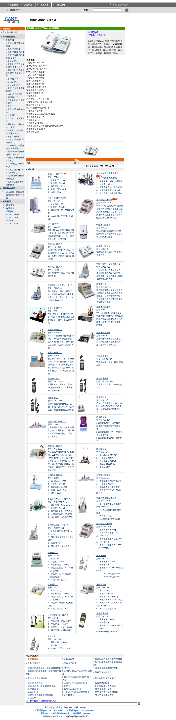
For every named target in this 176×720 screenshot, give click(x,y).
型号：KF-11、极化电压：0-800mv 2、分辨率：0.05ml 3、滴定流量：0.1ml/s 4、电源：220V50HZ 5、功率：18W (106, 458)
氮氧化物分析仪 (15, 136)
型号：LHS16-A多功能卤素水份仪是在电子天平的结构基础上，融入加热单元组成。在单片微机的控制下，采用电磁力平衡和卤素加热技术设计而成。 (109, 293)
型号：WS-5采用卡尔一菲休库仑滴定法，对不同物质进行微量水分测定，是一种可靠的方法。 (109, 338)
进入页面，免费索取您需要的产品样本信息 (15, 195)
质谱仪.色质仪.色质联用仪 (106, 668)
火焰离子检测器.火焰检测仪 (76, 692)
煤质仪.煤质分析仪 (16, 169)
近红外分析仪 (14, 85)
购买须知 (10, 205)
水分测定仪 (13, 115)
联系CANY (15, 10)
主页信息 (49, 707)
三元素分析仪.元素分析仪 (75, 683)
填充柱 (4, 32)
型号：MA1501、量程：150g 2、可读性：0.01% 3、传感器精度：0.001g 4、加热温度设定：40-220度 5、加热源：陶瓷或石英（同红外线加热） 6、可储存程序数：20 (109, 596)
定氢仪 (11, 160)
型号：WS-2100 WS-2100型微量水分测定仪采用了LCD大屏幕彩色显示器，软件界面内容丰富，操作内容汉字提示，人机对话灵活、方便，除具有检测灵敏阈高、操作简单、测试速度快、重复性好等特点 (61, 458)
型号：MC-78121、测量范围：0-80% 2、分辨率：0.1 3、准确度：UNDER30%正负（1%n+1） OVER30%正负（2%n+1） (109, 622)
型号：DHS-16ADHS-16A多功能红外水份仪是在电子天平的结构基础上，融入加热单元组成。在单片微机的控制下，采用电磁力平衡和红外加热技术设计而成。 (109, 209)
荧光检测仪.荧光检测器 (105, 678)
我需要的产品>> (111, 53)
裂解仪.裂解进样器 (16, 157)
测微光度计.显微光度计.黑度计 (108, 659)
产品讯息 (58, 707)
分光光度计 (13, 61)
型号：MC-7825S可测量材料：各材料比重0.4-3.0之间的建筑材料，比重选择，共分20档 (60, 384)
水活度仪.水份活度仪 (104, 695)
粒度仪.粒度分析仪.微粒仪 (106, 692)
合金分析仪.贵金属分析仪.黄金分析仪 (44, 668)
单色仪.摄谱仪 (14, 49)
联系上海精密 (80, 707)
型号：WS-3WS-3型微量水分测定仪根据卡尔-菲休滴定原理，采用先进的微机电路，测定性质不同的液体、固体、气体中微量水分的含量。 (109, 316)
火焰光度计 (13, 82)
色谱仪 (11, 106)
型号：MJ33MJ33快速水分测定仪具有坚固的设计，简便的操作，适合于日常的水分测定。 (109, 231)
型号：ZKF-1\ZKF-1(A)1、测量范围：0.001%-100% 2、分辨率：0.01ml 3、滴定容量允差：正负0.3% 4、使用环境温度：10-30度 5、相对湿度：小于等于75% (109, 183)
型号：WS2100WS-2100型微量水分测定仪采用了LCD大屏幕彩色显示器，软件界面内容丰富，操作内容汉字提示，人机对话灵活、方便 (61, 338)
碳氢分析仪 (13, 172)
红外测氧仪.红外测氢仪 (105, 686)
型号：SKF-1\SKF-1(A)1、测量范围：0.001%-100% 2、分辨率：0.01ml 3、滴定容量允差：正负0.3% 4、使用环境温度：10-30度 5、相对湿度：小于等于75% (60, 508)
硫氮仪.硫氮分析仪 (16, 52)
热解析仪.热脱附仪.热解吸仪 (40, 695)
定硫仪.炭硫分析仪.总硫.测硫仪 (42, 686)
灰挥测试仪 (13, 79)
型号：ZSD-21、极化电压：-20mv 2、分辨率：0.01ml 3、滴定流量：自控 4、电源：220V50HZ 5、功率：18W (57, 183)
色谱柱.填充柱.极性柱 (37, 678)
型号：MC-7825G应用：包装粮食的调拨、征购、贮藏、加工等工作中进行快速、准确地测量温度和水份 (61, 404)
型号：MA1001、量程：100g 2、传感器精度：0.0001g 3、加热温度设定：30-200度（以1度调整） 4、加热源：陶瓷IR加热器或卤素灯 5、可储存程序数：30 (60, 596)
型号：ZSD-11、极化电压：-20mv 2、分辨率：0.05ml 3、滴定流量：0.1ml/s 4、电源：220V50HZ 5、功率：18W (57, 484)
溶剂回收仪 (13, 97)
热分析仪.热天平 (15, 94)
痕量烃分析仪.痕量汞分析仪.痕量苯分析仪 (15, 73)
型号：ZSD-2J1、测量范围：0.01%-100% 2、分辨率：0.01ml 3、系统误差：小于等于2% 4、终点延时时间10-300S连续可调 (108, 484)
